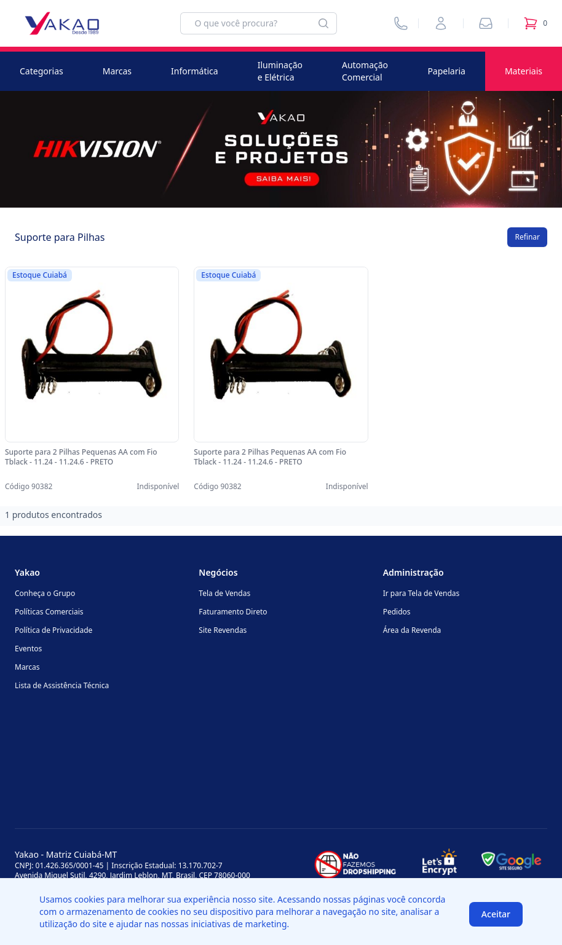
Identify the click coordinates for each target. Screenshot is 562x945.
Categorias (41, 71)
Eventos (28, 648)
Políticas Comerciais (49, 611)
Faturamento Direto (233, 611)
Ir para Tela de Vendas (421, 593)
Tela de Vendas (224, 593)
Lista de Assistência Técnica (62, 685)
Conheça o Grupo (45, 593)
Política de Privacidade (53, 630)
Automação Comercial (365, 71)
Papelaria (446, 71)
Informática (194, 71)
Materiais (523, 71)
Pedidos (397, 611)
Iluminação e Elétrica (280, 71)
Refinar (527, 237)
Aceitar (495, 914)
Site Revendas (223, 630)
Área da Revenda (412, 630)
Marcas (117, 71)
